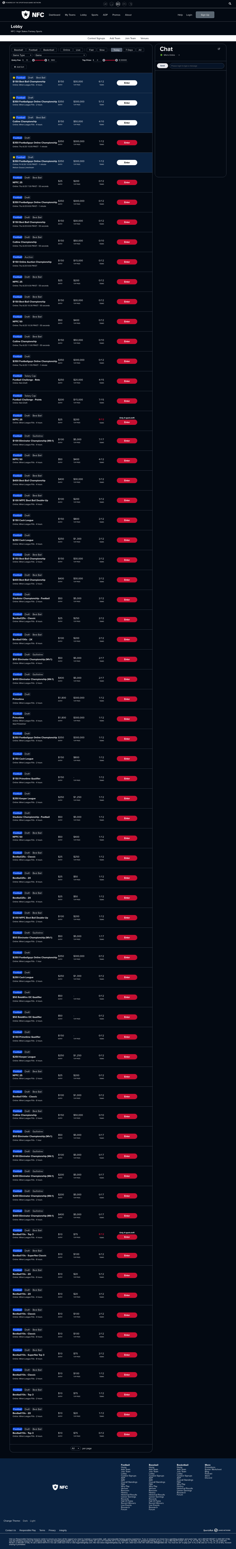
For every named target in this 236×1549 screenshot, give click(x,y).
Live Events (126, 1505)
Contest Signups (96, 38)
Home (124, 1467)
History (124, 1492)
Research (125, 1507)
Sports (95, 14)
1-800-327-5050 (86, 1541)
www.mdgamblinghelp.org (110, 1543)
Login (189, 15)
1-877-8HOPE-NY (107, 1541)
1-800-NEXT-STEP (175, 1541)
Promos (116, 14)
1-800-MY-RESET (208, 1539)
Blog (207, 1471)
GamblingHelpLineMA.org (64, 1541)
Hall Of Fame (127, 1500)
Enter (127, 83)
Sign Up (205, 14)
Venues (145, 38)
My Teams (70, 14)
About (128, 14)
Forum (124, 1509)
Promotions (210, 1467)
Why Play (125, 1486)
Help (180, 15)
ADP (105, 14)
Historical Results (129, 1494)
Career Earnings (128, 1496)
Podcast (208, 1473)
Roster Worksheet (213, 1469)
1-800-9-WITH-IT (43, 1543)
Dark (25, 1520)
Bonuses (125, 1490)
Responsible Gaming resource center (31, 1539)
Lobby (83, 14)
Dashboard (54, 14)
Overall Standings (129, 1482)
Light (32, 1520)
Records (125, 1498)
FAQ (123, 1484)
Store (207, 1475)
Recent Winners (128, 1503)
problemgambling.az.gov (151, 1541)
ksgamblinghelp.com (84, 1543)
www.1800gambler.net (158, 1543)
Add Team (115, 38)
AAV (123, 1479)
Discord (208, 1477)
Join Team (130, 38)
